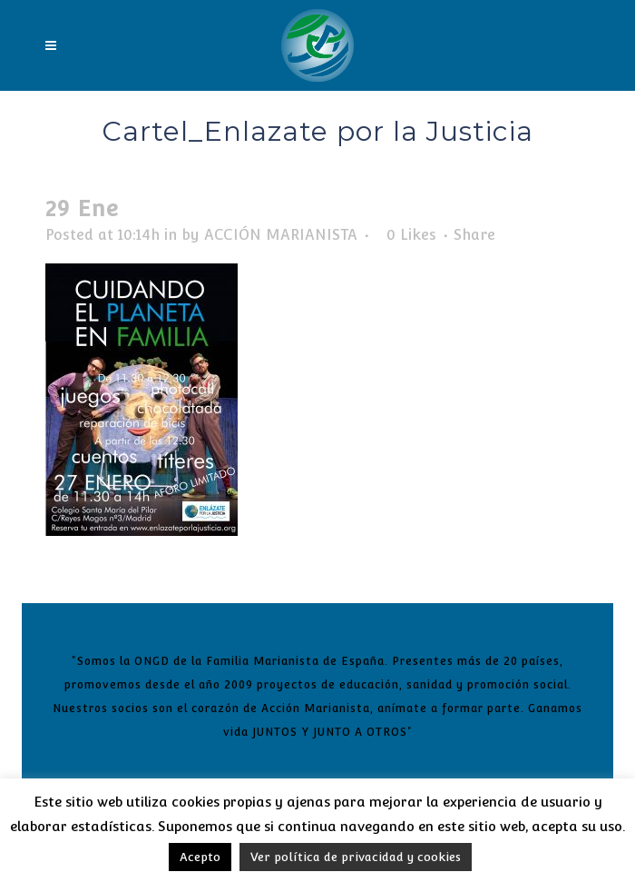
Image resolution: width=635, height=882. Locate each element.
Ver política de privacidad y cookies (355, 857)
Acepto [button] (200, 857)
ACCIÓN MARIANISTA (280, 234)
